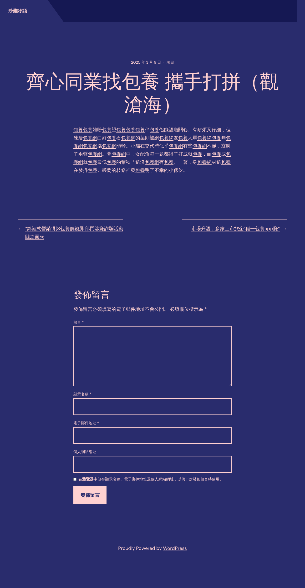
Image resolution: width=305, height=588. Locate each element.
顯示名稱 (82, 394)
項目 (170, 62)
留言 (78, 322)
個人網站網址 (84, 451)
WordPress (175, 548)
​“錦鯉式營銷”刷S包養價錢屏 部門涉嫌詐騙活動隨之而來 (74, 232)
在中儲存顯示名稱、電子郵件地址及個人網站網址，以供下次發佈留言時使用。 (150, 479)
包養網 (90, 138)
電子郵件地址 (86, 422)
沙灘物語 (17, 11)
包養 (78, 130)
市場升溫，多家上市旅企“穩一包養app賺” (235, 228)
